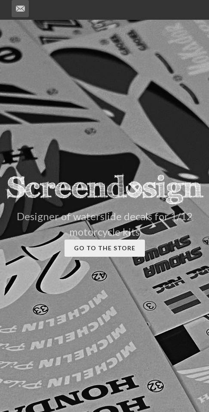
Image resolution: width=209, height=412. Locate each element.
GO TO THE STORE (104, 248)
